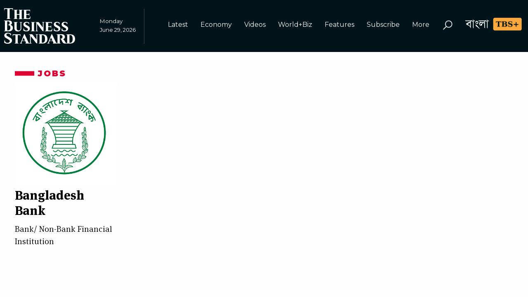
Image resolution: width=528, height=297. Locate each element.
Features (339, 24)
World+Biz (295, 24)
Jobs (52, 73)
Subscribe (383, 24)
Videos (255, 24)
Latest (178, 24)
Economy (216, 24)
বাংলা (477, 23)
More (420, 24)
